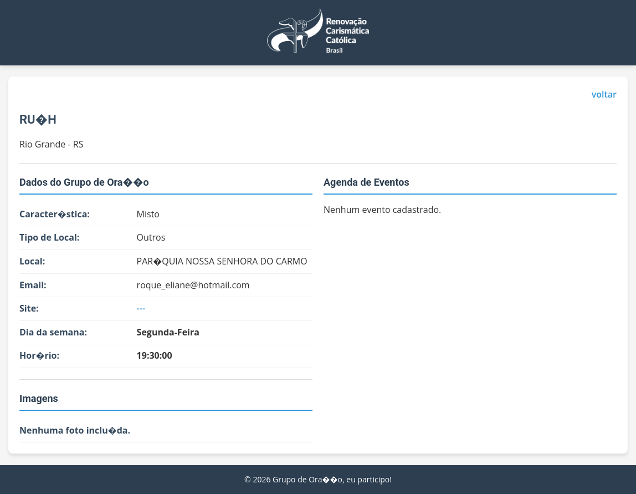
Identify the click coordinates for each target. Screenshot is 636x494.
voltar (604, 94)
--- (141, 308)
